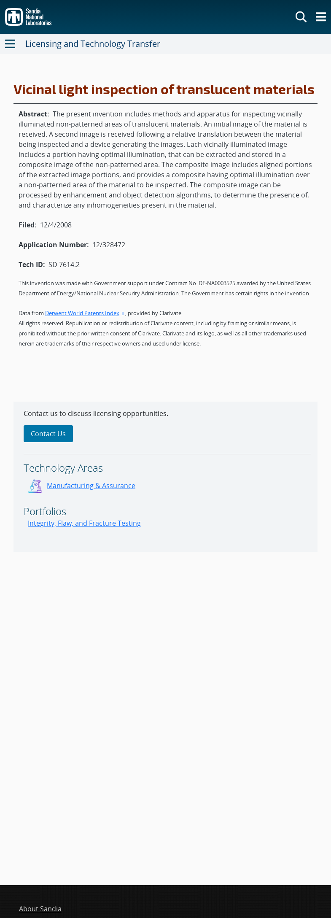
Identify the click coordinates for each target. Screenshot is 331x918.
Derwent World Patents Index (85, 313)
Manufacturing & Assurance (91, 485)
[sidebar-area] (165, 477)
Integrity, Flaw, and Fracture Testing (84, 523)
